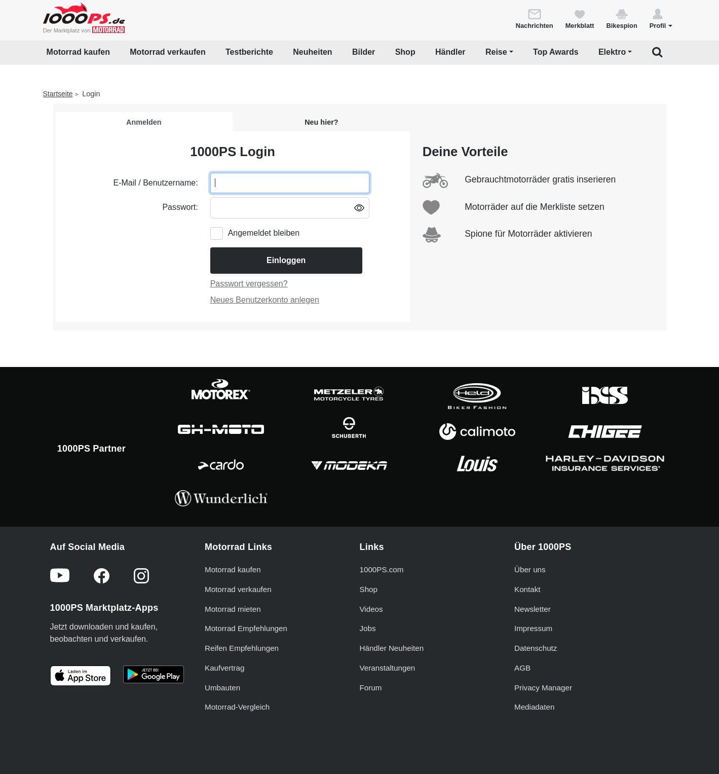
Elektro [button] (612, 52)
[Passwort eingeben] (290, 207)
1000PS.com (382, 569)
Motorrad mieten (233, 609)
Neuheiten (312, 52)
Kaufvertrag (225, 668)
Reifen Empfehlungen (242, 648)
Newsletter (532, 609)
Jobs (368, 628)
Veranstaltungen (387, 668)
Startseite (58, 94)
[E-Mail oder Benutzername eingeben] (290, 183)
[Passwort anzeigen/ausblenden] (359, 207)
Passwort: (180, 207)
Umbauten (222, 687)
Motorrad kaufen (78, 52)
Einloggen (286, 260)
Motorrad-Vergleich (237, 707)
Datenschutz (535, 648)
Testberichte (249, 52)
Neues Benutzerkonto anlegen (264, 300)
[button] (661, 18)
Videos (371, 609)
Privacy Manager (543, 687)
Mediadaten (534, 707)
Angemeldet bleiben (263, 233)
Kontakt (527, 589)
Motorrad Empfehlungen (246, 628)
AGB (522, 668)
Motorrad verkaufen (167, 52)
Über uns (530, 569)
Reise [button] (496, 52)
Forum (371, 687)
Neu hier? (321, 122)
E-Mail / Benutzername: (155, 182)
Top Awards (556, 52)
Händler (450, 52)
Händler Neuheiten (392, 648)
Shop (405, 52)
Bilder (363, 52)
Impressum (533, 628)
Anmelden (144, 122)
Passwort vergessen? (249, 283)
